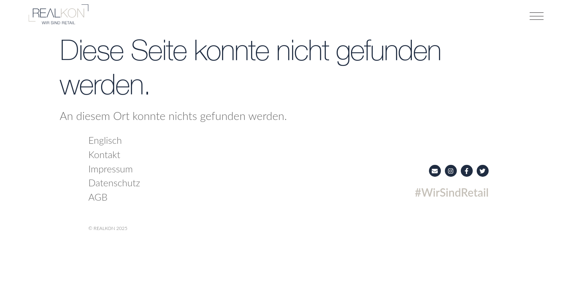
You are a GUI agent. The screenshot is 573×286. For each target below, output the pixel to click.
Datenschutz (114, 182)
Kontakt (104, 154)
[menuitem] (170, 140)
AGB (97, 197)
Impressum (110, 168)
